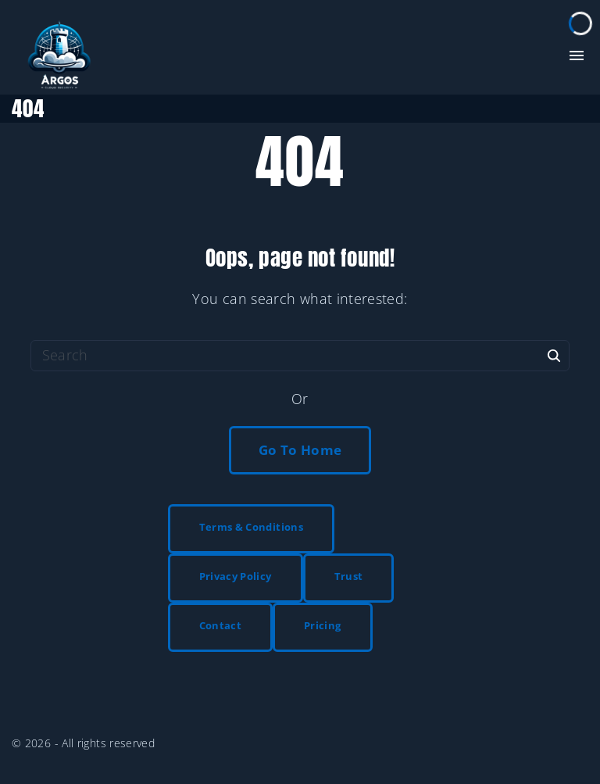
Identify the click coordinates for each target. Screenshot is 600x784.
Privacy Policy (235, 576)
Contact (220, 625)
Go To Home (300, 450)
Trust (348, 576)
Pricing (322, 625)
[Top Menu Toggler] (576, 55)
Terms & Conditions (251, 527)
